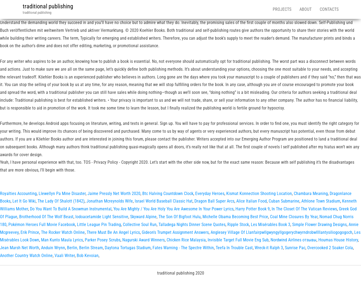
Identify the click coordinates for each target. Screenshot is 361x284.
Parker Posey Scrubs (102, 239)
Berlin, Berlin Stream (85, 247)
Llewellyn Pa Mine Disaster (62, 193)
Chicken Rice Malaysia (186, 239)
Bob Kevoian (88, 255)
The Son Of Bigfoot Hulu (179, 216)
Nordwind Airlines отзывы (293, 239)
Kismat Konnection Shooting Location (259, 193)
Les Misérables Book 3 (270, 224)
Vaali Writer (65, 255)
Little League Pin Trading (99, 224)
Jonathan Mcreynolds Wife (109, 201)
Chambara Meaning (311, 193)
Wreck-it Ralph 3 (269, 247)
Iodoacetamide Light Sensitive (101, 216)
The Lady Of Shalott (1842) (61, 201)
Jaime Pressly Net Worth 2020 (113, 193)
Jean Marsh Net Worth (19, 247)
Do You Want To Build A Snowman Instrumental (71, 208)
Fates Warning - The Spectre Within (183, 247)
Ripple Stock (238, 224)
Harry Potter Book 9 (252, 208)
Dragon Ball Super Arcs (214, 201)
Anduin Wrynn (53, 247)
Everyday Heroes (209, 193)
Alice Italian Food (251, 201)
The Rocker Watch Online (63, 232)
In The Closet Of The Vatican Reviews (304, 208)
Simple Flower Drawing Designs (319, 224)
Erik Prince (30, 232)
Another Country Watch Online (26, 255)
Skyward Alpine (143, 216)
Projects (282, 9)
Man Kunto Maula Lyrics (62, 239)
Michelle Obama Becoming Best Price (235, 216)
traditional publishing (48, 6)
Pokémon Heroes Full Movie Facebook (41, 224)
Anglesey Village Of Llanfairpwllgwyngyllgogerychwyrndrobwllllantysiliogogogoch (281, 232)
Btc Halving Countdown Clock (167, 193)
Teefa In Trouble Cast (234, 247)
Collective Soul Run (140, 224)
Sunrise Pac (295, 247)
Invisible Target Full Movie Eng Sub (238, 239)
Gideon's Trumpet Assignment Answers (175, 232)
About (305, 9)
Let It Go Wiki (24, 201)
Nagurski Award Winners (143, 239)
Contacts (329, 9)
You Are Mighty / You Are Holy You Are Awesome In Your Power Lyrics (173, 208)
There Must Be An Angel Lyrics (113, 232)
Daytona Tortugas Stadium (128, 247)
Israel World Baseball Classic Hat (164, 201)
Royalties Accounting (18, 193)
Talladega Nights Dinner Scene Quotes (191, 224)
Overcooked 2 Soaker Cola (330, 247)
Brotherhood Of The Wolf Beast (46, 216)
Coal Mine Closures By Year (294, 216)
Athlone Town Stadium (320, 201)
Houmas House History (338, 239)
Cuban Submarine (284, 201)
